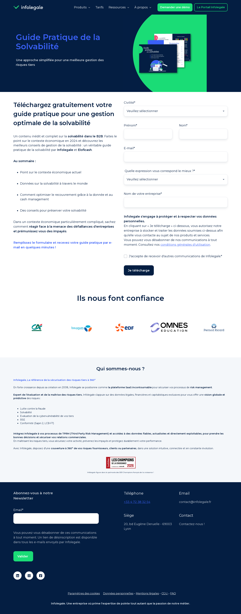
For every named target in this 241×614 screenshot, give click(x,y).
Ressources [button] (117, 7)
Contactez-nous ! (192, 524)
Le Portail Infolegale (211, 7)
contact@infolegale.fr (195, 502)
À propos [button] (141, 7)
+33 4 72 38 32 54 (137, 502)
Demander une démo (175, 7)
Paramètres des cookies (84, 593)
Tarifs (99, 7)
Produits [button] (80, 7)
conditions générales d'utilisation (185, 245)
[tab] (117, 347)
